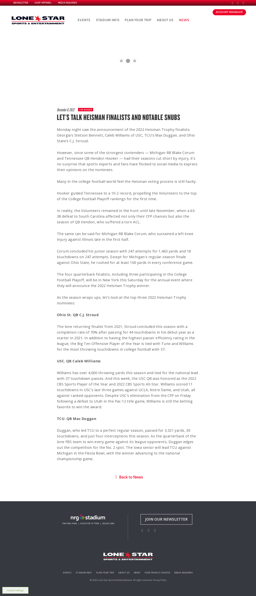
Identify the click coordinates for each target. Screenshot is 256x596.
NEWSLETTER (20, 2)
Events (67, 572)
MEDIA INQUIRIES (67, 2)
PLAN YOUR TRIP (138, 20)
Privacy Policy (159, 580)
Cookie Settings (15, 590)
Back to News (128, 477)
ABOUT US (165, 20)
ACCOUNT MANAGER (229, 12)
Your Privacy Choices (157, 572)
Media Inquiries (183, 572)
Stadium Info (84, 572)
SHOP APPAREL (42, 2)
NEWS (184, 20)
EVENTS (84, 20)
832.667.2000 (108, 523)
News (137, 572)
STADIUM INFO (107, 20)
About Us (124, 572)
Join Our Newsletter (166, 519)
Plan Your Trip (105, 572)
